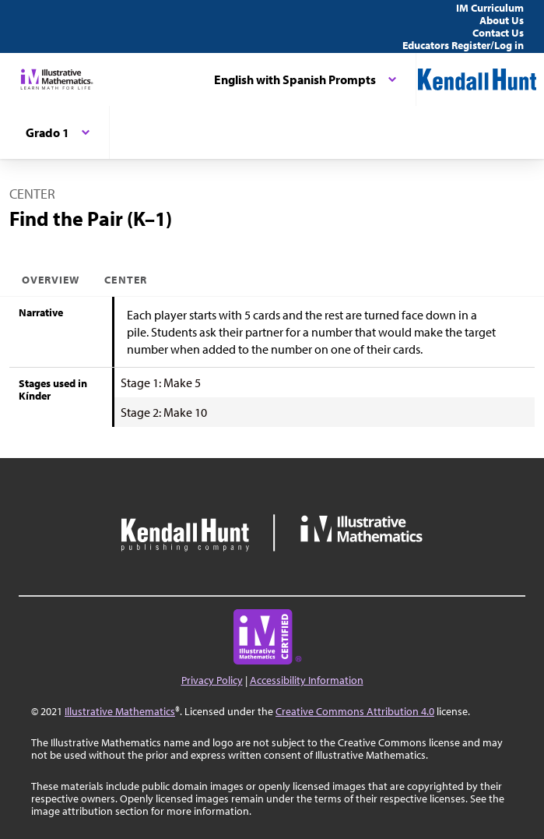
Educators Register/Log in (463, 45)
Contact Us (498, 32)
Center (125, 280)
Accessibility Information (306, 680)
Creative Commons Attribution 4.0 (355, 711)
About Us (501, 20)
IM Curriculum (490, 8)
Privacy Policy (212, 680)
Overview (50, 280)
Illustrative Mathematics (120, 711)
